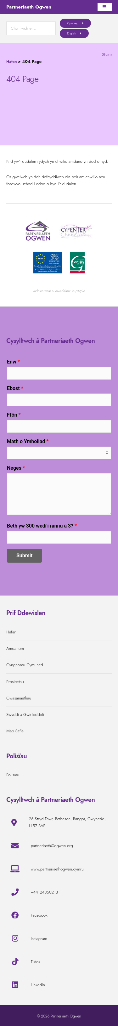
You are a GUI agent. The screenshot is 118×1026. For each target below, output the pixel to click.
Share (107, 55)
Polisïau (12, 775)
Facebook (39, 915)
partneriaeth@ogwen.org (52, 846)
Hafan (11, 61)
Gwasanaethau (18, 698)
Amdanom (15, 648)
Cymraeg (72, 23)
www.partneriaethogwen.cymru (57, 869)
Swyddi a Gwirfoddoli (25, 714)
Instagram (39, 939)
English (71, 33)
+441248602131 (45, 892)
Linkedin (38, 985)
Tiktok (35, 962)
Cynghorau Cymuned (24, 665)
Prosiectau (15, 682)
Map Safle (15, 731)
